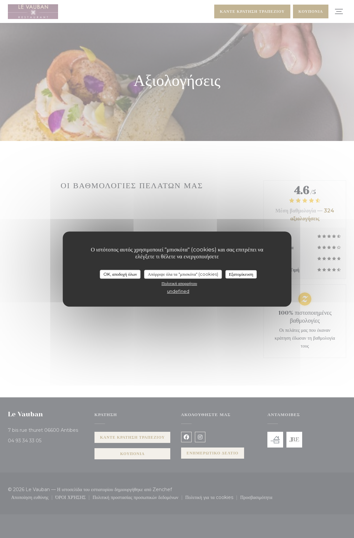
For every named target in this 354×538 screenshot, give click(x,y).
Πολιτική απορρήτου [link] (179, 283)
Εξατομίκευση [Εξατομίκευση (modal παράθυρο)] (241, 274)
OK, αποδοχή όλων (120, 274)
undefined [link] (178, 291)
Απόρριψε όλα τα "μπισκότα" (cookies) (183, 274)
